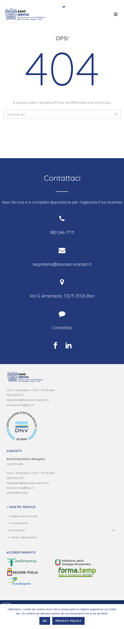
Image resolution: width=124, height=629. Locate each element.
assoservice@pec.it (20, 405)
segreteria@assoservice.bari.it (28, 400)
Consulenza (16, 530)
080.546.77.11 (15, 395)
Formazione (18, 523)
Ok (45, 620)
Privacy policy (68, 620)
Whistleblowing (17, 493)
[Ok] (119, 616)
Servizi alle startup (22, 537)
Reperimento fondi (22, 516)
